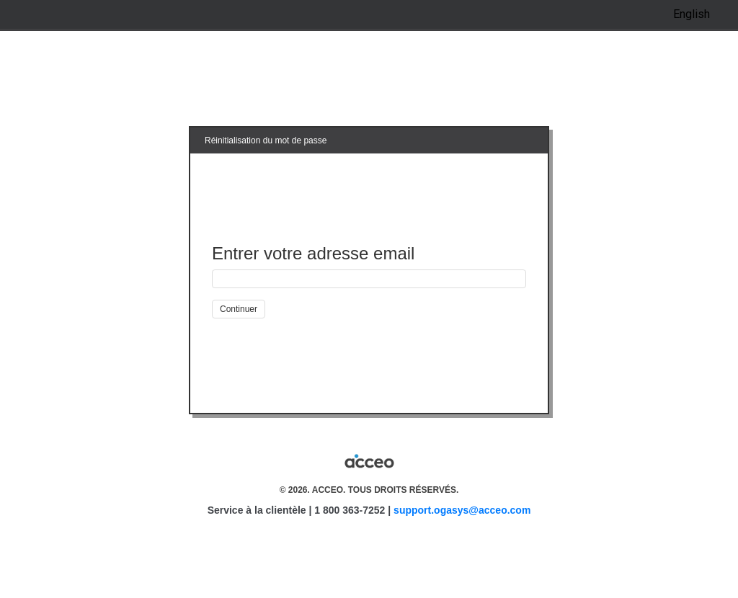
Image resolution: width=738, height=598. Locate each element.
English (691, 14)
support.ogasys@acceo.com (462, 510)
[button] (238, 309)
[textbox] (369, 278)
